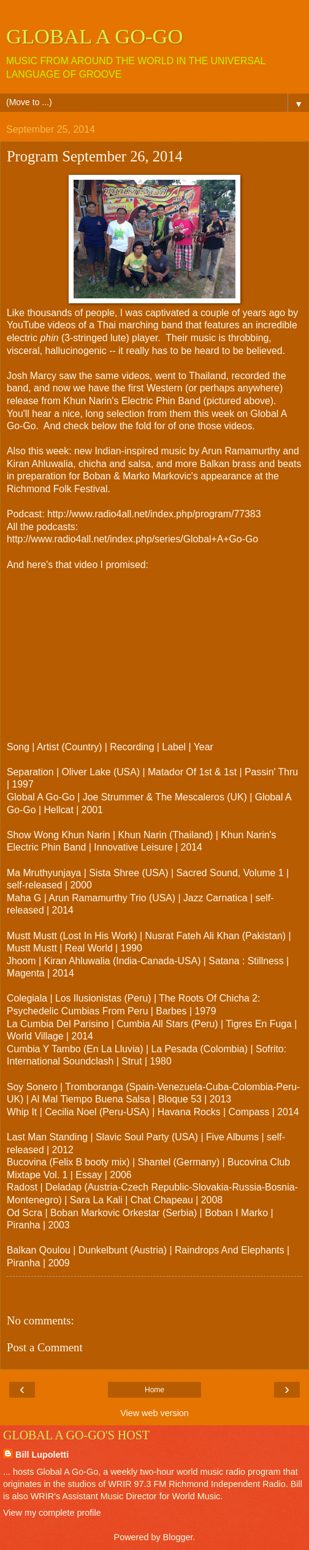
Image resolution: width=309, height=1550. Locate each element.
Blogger (178, 1537)
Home (154, 1390)
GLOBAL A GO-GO (94, 36)
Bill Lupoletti (42, 1455)
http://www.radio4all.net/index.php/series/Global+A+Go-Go (132, 539)
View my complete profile (52, 1513)
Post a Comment (45, 1347)
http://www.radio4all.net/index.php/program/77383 (154, 514)
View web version (154, 1413)
